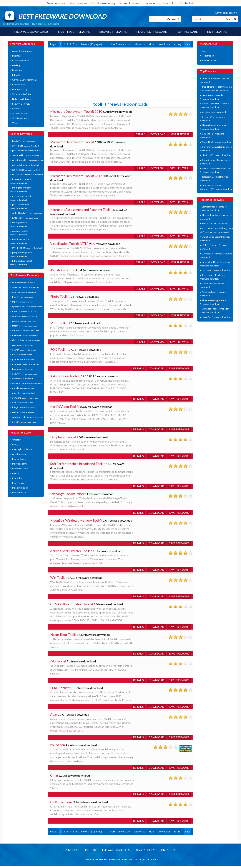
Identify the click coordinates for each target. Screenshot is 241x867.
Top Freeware (188, 31)
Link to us (89, 851)
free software (19, 492)
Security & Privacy (21, 104)
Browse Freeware (113, 31)
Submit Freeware (130, 3)
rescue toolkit (27, 174)
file (22, 354)
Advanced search (225, 12)
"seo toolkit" (26, 155)
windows (25, 316)
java (22, 345)
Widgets (16, 123)
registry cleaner (20, 454)
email (23, 388)
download (25, 364)
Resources (152, 3)
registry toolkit (28, 160)
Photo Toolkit (60, 297)
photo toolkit (26, 150)
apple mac (25, 287)
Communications (20, 60)
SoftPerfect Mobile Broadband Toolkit (78, 465)
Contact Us (187, 3)
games (24, 292)
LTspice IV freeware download (216, 155)
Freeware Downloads (29, 31)
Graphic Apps (18, 84)
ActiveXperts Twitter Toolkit (71, 552)
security (24, 374)
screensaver (27, 383)
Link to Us (169, 3)
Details (138, 134)
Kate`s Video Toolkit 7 (66, 377)
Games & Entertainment (24, 80)
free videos (18, 478)
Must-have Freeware (73, 31)
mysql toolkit (27, 247)
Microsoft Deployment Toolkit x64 (75, 176)
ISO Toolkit (58, 662)
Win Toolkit (58, 579)
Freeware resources (115, 851)
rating (177, 44)
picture (24, 321)
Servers (16, 108)
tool (22, 369)
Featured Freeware (152, 31)
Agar (53, 715)
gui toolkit (25, 145)
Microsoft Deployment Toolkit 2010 (76, 112)
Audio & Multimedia (22, 51)
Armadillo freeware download (217, 142)
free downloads (20, 488)
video (23, 282)
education (25, 330)
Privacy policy (146, 851)
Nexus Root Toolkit (64, 636)
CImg (54, 776)
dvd (22, 378)
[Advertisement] (76, 74)
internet (24, 325)
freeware (25, 335)
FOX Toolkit (59, 350)
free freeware (19, 483)
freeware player (20, 468)
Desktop (16, 65)
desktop (24, 311)
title (151, 44)
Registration (208, 56)
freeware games (20, 464)
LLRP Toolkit (59, 689)
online (23, 412)
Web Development (21, 118)
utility (23, 393)
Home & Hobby (19, 89)
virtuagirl (16, 439)
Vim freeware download (214, 112)
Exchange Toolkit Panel (67, 495)
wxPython (57, 746)
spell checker (27, 306)
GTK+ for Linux (61, 803)
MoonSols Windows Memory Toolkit (76, 521)
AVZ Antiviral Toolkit (65, 271)
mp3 (23, 301)
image (23, 407)
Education (17, 75)
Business (16, 56)
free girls (16, 444)
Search (229, 19)
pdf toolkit (25, 165)
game (23, 359)
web (22, 402)
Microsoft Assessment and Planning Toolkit (81, 210)
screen (24, 422)
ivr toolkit (25, 218)
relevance (139, 44)
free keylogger (19, 459)
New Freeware (56, 3)
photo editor (26, 340)
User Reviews (78, 3)
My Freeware (219, 31)
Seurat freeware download (215, 223)
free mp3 (16, 473)
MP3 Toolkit (59, 324)
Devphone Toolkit (63, 438)
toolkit (23, 141)
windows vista (27, 417)
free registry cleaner (22, 449)
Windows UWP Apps (22, 94)
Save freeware (179, 134)
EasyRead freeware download (216, 270)
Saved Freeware (210, 60)
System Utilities (20, 113)
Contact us (169, 851)
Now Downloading (103, 3)
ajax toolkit (26, 170)
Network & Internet (21, 99)
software (25, 398)
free (22, 297)
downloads (164, 44)
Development (19, 70)
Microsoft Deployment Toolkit (72, 142)
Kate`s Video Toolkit (64, 408)
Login (204, 51)
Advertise (70, 851)
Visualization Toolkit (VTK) (69, 244)
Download (156, 134)
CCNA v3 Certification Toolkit (71, 605)
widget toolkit (27, 213)
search (24, 349)
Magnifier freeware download (216, 317)
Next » (85, 44)
